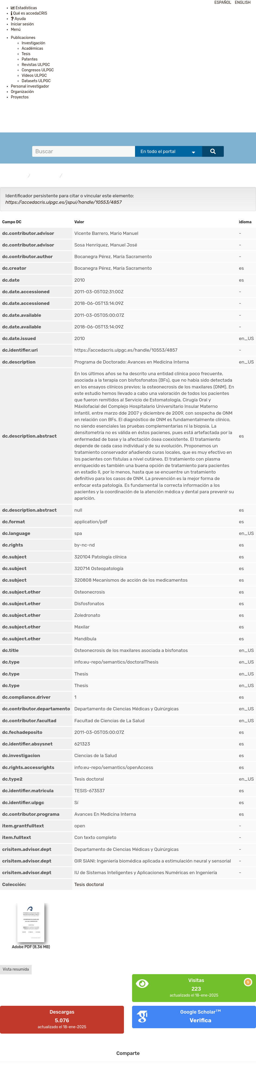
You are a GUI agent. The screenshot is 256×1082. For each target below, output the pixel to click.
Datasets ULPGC (36, 81)
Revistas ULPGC (36, 64)
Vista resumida (16, 969)
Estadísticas (24, 8)
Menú (16, 29)
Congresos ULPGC (38, 70)
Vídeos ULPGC (34, 75)
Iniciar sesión (22, 24)
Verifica (200, 1020)
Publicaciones (23, 37)
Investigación (33, 43)
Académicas (32, 48)
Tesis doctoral (77, 176)
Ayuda (18, 18)
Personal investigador (30, 86)
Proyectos (20, 97)
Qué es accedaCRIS (29, 13)
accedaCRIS (15, 176)
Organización (22, 91)
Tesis (26, 54)
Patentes (30, 59)
